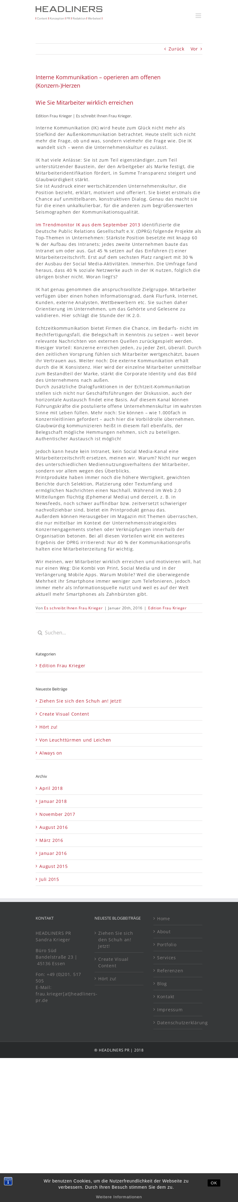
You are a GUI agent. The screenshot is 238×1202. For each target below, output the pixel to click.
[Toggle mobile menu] (199, 15)
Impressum (170, 1010)
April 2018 (51, 788)
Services (166, 957)
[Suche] (40, 632)
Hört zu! (48, 727)
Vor (194, 49)
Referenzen (170, 970)
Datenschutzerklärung (178, 1023)
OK (214, 1188)
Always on (50, 753)
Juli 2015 (49, 879)
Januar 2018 (53, 801)
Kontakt (165, 996)
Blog (162, 983)
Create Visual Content (64, 714)
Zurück (176, 49)
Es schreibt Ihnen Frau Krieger (73, 608)
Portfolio (167, 944)
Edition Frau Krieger (167, 608)
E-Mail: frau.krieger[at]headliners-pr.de (66, 993)
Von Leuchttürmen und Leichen (75, 740)
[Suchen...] (119, 632)
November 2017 (57, 814)
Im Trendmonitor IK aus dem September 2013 (88, 225)
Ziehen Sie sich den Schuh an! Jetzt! (80, 701)
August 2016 (53, 827)
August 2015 (53, 866)
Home (163, 918)
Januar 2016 (53, 853)
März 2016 (51, 840)
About (164, 931)
